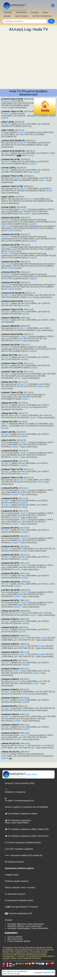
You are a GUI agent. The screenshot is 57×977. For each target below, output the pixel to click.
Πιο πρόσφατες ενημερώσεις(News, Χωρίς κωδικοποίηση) (18, 821)
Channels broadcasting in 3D (18, 913)
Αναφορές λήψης (12, 875)
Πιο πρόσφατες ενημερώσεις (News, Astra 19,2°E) (26, 836)
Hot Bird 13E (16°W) (11, 582)
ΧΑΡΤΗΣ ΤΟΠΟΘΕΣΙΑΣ (42, 16)
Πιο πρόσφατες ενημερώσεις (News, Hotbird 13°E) (27, 829)
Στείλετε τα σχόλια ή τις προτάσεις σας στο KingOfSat (26, 807)
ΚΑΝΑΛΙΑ (35, 12)
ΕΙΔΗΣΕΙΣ (8, 12)
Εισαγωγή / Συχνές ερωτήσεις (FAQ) (19, 783)
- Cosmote (30, 887)
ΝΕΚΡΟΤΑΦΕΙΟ (21, 16)
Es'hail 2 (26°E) (9, 168)
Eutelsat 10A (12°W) (10, 159)
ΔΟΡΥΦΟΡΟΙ (21, 12)
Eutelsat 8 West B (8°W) (12, 99)
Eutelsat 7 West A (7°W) (12, 111)
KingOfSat (46, 972)
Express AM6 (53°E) (10, 318)
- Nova (23, 887)
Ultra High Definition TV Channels (21, 907)
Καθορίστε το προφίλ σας (15, 791)
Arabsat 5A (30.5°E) (10, 536)
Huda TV (7, 101)
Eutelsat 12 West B (10, 619)
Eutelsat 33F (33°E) (10, 528)
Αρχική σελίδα (20, 774)
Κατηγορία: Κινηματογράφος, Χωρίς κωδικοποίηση (27, 928)
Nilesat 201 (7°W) (9, 355)
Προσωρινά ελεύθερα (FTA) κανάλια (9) (23, 855)
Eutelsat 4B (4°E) (9, 660)
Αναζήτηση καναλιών (14, 862)
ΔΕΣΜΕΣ (7, 16)
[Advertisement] (28, 60)
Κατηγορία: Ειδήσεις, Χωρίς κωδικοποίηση (24, 926)
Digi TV (4, 199)
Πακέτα (45, 12)
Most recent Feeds (14, 939)
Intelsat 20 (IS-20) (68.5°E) (13, 141)
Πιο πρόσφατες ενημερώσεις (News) (21, 814)
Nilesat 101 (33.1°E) (10, 611)
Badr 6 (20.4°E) (8, 432)
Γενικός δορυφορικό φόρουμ (18, 941)
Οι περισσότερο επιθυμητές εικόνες (19, 900)
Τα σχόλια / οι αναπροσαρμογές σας (19, 800)
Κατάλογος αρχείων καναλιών (17, 881)
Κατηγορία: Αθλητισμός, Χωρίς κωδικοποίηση (25, 924)
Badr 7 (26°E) (8, 122)
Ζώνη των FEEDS (14, 937)
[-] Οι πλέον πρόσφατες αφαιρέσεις (19, 849)
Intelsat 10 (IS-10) (9, 627)
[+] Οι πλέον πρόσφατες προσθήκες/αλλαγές (23, 842)
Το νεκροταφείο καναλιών (15, 894)
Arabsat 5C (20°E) (10, 451)
